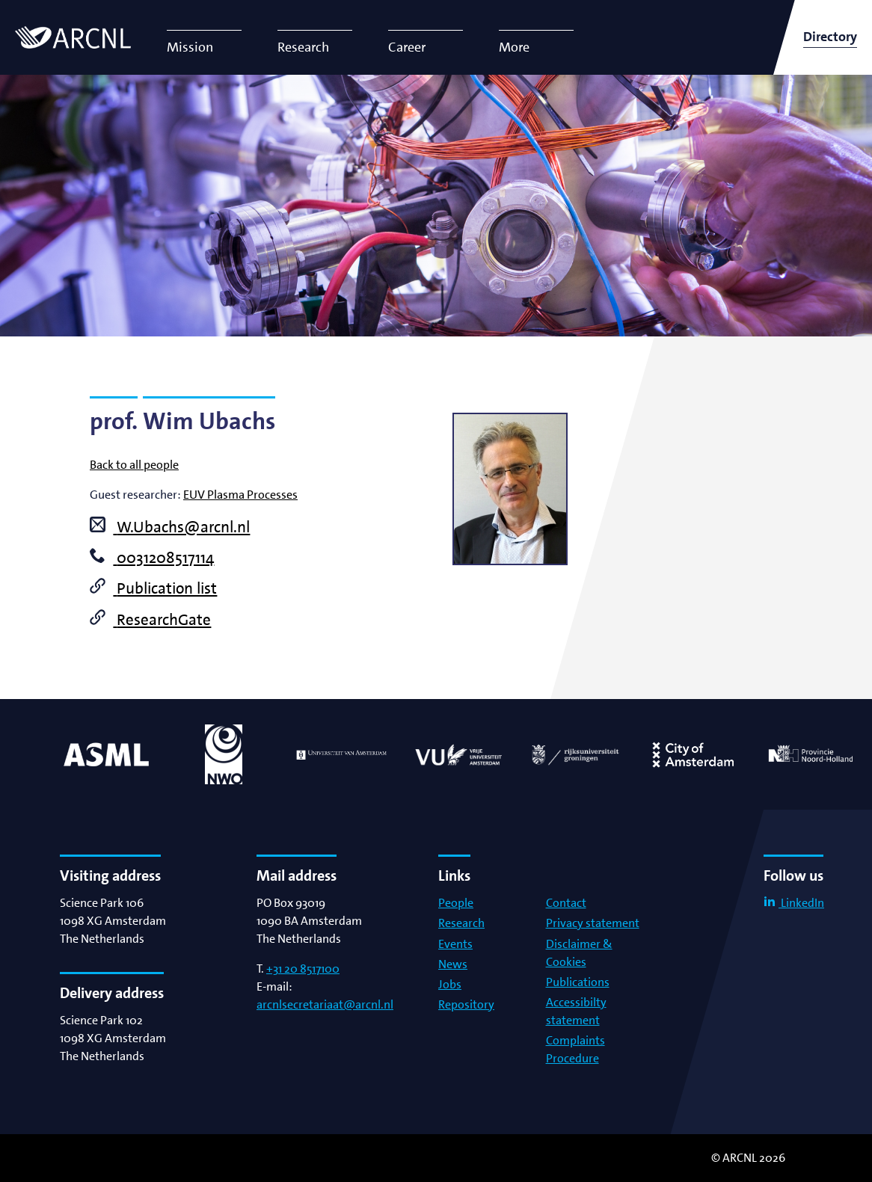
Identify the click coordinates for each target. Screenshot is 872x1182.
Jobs (449, 984)
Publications (578, 982)
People (455, 903)
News (452, 964)
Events (455, 944)
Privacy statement (592, 923)
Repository (466, 1004)
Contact (566, 903)
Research (461, 923)
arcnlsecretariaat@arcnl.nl (325, 1004)
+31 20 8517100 (303, 968)
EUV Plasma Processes (240, 494)
